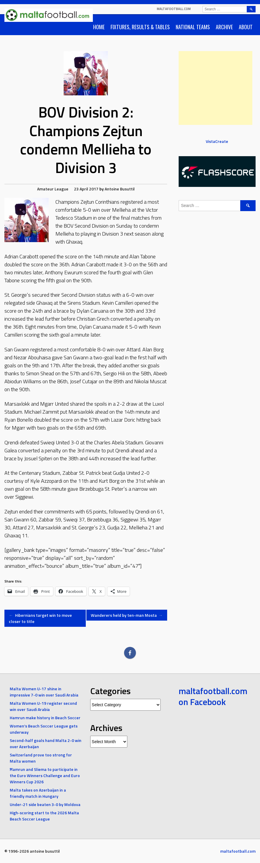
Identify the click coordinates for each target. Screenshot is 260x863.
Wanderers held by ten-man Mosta (127, 615)
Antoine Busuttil (120, 189)
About (246, 27)
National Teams (193, 27)
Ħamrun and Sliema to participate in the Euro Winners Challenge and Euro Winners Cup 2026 (45, 775)
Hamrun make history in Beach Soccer (45, 717)
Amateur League (52, 189)
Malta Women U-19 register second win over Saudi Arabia (43, 706)
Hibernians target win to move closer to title (40, 618)
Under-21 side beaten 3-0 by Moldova (45, 804)
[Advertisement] (215, 88)
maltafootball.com (174, 8)
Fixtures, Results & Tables (140, 27)
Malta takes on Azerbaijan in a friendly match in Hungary (38, 793)
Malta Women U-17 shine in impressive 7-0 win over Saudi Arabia (44, 692)
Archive (224, 27)
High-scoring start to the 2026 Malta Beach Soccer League (44, 816)
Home (99, 27)
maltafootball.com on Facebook (213, 696)
